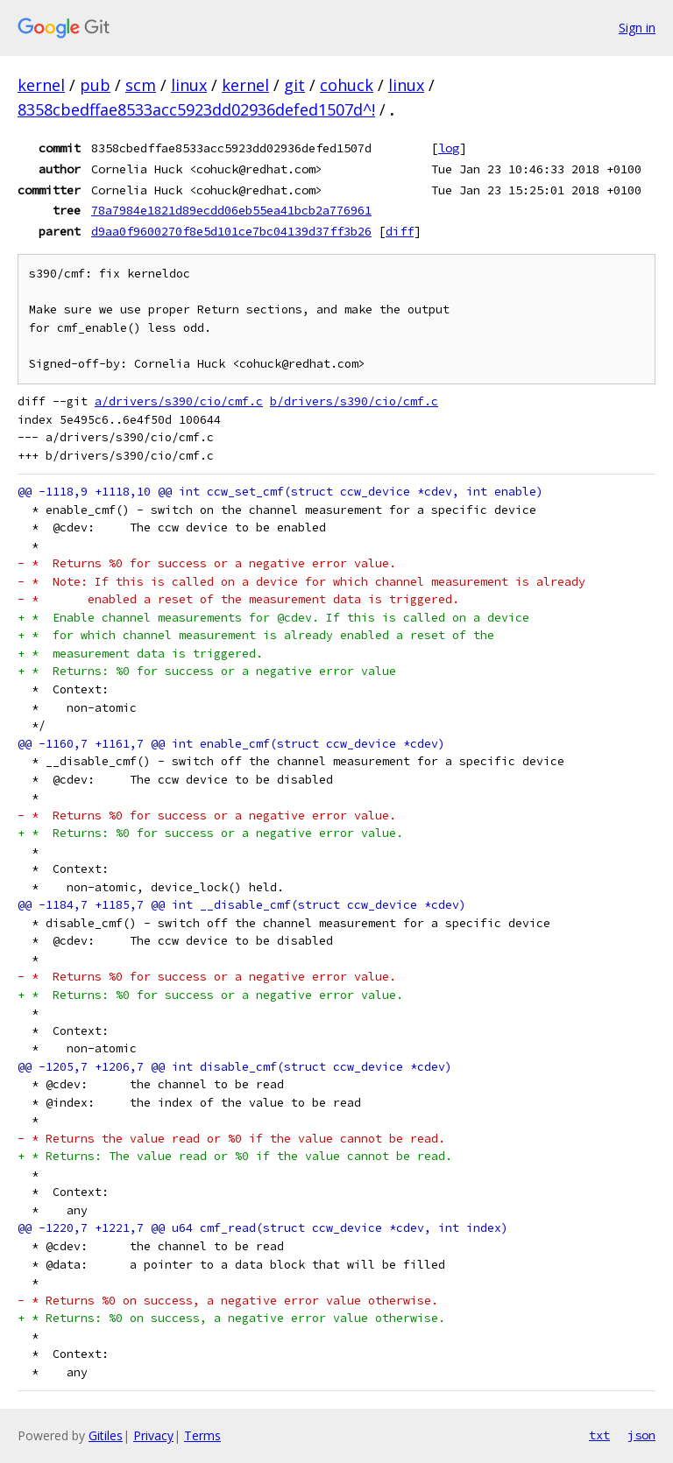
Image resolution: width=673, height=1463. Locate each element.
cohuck (346, 84)
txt (599, 1435)
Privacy (153, 1435)
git (294, 84)
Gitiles (106, 1435)
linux (189, 84)
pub (95, 84)
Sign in (637, 27)
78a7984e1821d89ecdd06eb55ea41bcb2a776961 (231, 210)
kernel (41, 84)
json (641, 1435)
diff (400, 231)
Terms (202, 1435)
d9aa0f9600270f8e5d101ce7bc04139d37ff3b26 (231, 231)
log (448, 148)
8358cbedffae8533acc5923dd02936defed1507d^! (196, 109)
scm (140, 84)
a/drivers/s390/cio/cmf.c (179, 401)
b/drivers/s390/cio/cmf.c (354, 401)
